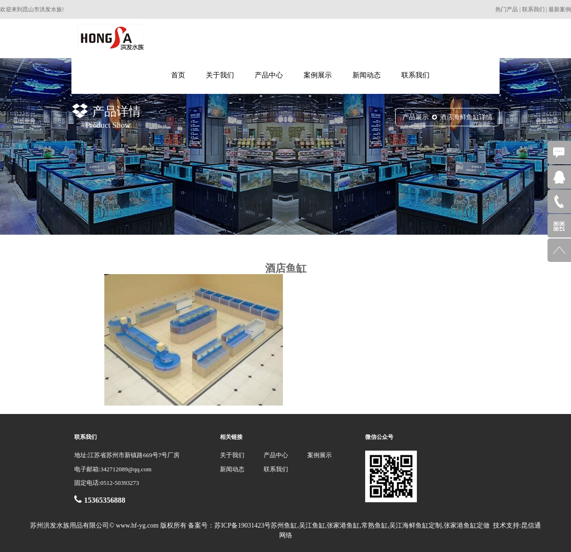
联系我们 (533, 9)
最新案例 (559, 9)
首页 (178, 75)
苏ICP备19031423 (239, 525)
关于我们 (220, 75)
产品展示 (415, 117)
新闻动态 (366, 75)
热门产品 (506, 9)
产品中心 (269, 75)
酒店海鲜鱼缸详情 (466, 117)
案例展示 (318, 75)
